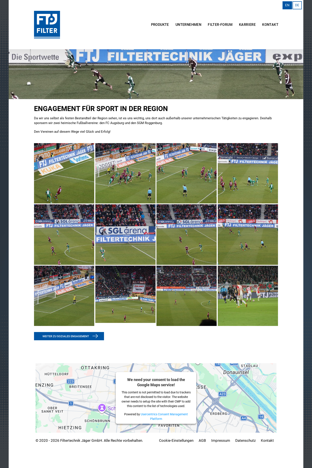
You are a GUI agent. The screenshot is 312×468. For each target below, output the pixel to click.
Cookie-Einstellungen (176, 440)
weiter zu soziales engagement (65, 336)
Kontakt (267, 440)
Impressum (220, 440)
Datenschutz (245, 440)
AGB (202, 440)
